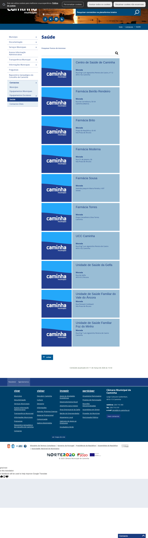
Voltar (48, 357)
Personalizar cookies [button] (73, 4)
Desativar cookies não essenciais (129, 4)
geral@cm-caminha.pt (121, 410)
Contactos (129, 27)
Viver (121, 27)
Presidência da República (86, 445)
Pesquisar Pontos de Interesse (54, 48)
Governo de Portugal (66, 445)
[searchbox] (109, 12)
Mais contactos (113, 416)
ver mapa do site (58, 437)
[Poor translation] (5, 476)
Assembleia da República (108, 445)
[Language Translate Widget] (52, 14)
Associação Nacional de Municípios (45, 448)
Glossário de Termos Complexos (43, 445)
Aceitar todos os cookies (99, 4)
